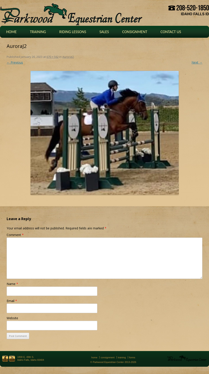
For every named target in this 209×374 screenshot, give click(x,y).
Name (12, 284)
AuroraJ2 (68, 57)
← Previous (15, 62)
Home (11, 31)
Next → (197, 62)
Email (12, 301)
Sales (104, 31)
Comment (15, 235)
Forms (132, 357)
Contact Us (171, 31)
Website (12, 318)
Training (38, 31)
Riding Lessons (72, 31)
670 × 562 (52, 57)
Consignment (134, 31)
